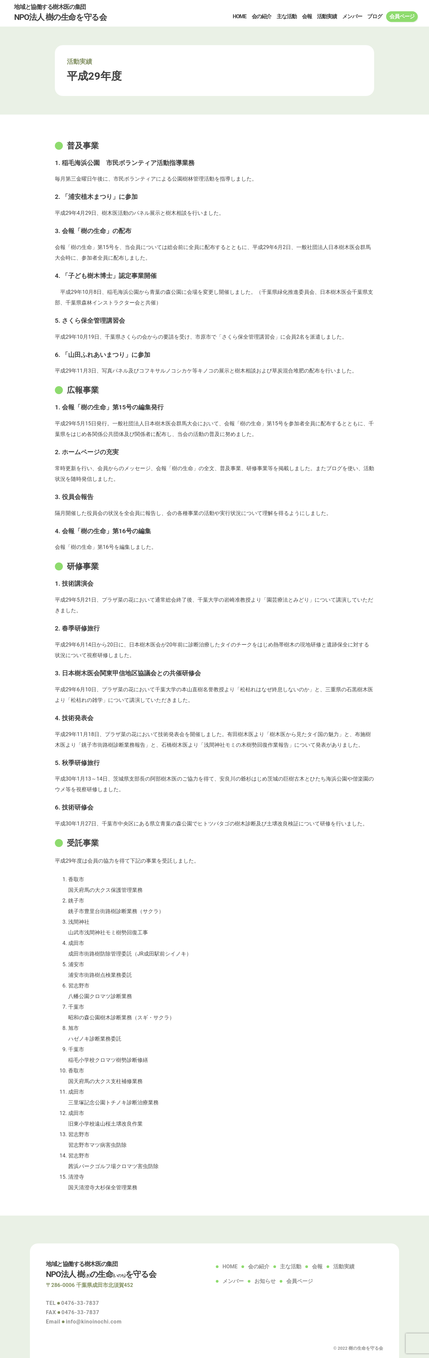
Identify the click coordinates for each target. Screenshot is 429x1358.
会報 (307, 16)
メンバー (352, 16)
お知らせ (265, 1281)
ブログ (374, 16)
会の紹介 (262, 16)
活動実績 (327, 16)
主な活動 (287, 16)
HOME (239, 16)
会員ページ (401, 16)
